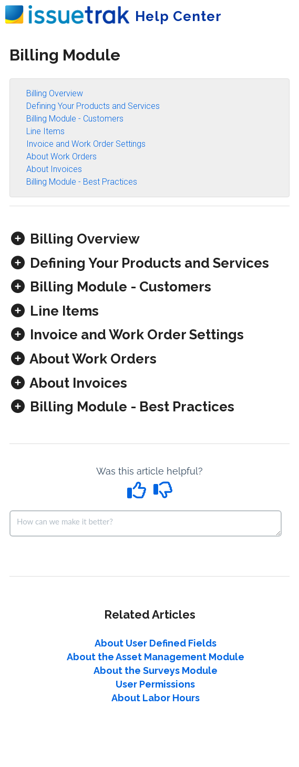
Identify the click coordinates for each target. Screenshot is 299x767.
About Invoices (54, 169)
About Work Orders (61, 157)
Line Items (45, 131)
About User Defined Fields (155, 643)
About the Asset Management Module (155, 656)
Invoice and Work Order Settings (86, 144)
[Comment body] (145, 523)
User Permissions (155, 684)
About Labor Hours (155, 697)
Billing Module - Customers (74, 119)
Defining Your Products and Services (93, 106)
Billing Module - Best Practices (81, 182)
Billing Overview (54, 93)
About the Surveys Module (156, 670)
